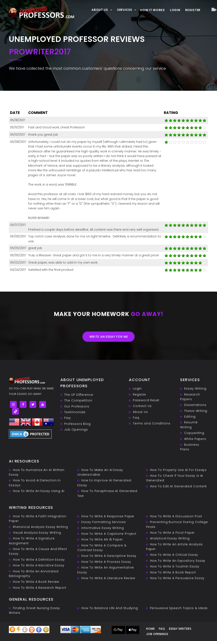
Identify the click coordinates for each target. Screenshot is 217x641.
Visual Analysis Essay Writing (37, 532)
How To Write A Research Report (39, 588)
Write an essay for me (108, 337)
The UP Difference (78, 395)
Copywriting (194, 433)
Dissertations (195, 405)
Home (150, 629)
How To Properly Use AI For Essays (178, 470)
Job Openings (76, 429)
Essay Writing (195, 388)
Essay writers (180, 629)
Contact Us (142, 406)
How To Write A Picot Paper (172, 532)
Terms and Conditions (151, 423)
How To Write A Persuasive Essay (177, 578)
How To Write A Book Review (36, 582)
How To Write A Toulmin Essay (174, 566)
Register (192, 10)
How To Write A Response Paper (107, 516)
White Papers (195, 439)
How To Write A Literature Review (108, 578)
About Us (100, 9)
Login (175, 10)
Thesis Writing (195, 411)
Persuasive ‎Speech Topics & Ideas (179, 608)
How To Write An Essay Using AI (38, 491)
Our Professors (76, 406)
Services (124, 9)
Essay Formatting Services (103, 522)
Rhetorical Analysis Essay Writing (40, 527)
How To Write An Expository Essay (178, 561)
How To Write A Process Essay (106, 562)
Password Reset (146, 400)
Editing (189, 416)
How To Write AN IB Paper (102, 539)
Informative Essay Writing (102, 528)
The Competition (78, 400)
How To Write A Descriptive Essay (108, 556)
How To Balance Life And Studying (109, 608)
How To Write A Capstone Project (108, 534)
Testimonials (75, 412)
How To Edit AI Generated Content (178, 486)
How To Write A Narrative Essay (38, 565)
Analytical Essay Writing (170, 538)
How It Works (152, 10)
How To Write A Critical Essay (174, 555)
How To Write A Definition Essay (39, 559)
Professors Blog (77, 424)
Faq (67, 418)
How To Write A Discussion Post (176, 516)
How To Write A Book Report (173, 572)
